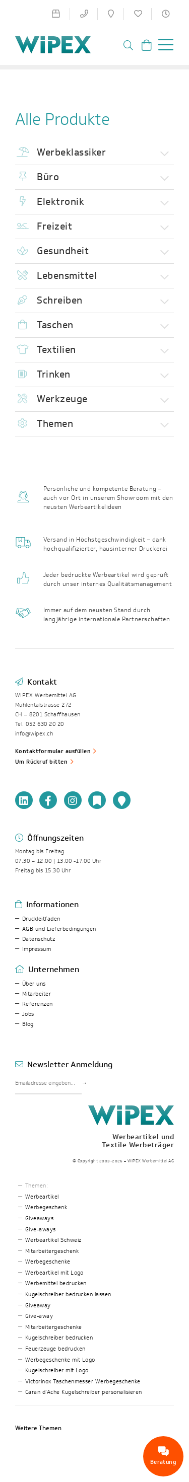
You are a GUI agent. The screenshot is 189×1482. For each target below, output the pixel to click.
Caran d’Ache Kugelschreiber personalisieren (83, 1392)
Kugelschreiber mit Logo (57, 1370)
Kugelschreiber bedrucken (59, 1337)
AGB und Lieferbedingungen (59, 929)
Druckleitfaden (41, 919)
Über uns (34, 984)
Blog (28, 1024)
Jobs (28, 1014)
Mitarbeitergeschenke (53, 1327)
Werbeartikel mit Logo (54, 1273)
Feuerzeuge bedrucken (55, 1349)
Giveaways (39, 1218)
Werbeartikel (42, 1197)
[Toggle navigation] (163, 46)
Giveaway (38, 1305)
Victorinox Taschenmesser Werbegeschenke (83, 1381)
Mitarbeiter (36, 994)
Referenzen (37, 1004)
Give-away (39, 1316)
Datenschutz (38, 939)
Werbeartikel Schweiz (53, 1240)
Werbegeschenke (48, 1261)
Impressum (36, 949)
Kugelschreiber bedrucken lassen (68, 1294)
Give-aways (40, 1229)
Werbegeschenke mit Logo (60, 1360)
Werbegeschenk (46, 1207)
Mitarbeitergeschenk (52, 1251)
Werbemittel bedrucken (56, 1283)
